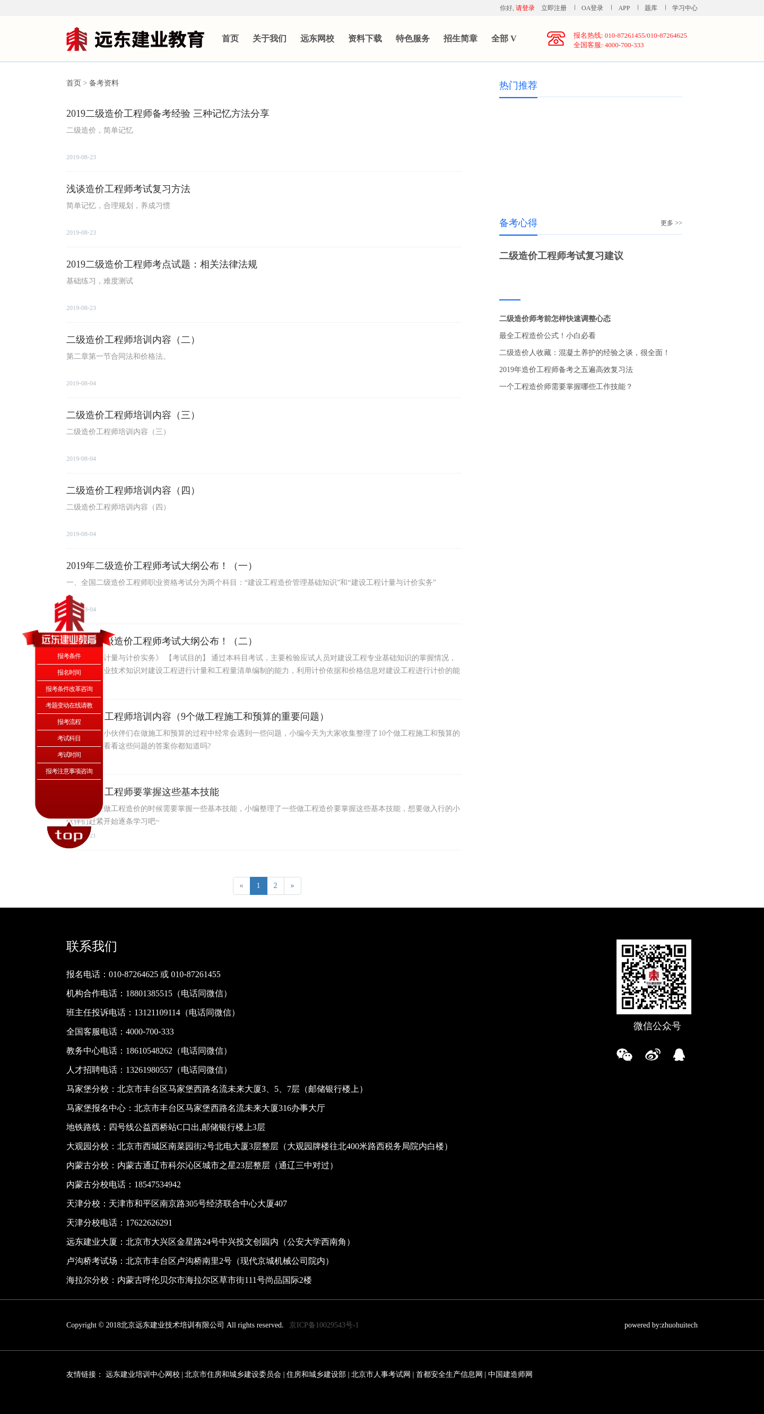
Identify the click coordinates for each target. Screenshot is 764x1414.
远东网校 (317, 38)
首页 (230, 38)
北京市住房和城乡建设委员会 (233, 1374)
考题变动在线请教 (69, 705)
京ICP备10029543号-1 (324, 1325)
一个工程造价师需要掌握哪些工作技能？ (566, 387)
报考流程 (69, 722)
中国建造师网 (510, 1374)
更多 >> (671, 223)
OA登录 (593, 8)
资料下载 (365, 38)
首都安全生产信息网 (449, 1374)
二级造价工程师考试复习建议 (561, 256)
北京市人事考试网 (381, 1374)
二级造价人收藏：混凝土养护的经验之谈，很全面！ (584, 353)
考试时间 (69, 754)
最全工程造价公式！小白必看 (547, 336)
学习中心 (685, 8)
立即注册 (554, 8)
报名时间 (69, 672)
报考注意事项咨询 (69, 771)
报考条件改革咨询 (69, 689)
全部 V (504, 38)
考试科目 (69, 738)
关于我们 (269, 38)
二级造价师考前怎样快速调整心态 (555, 319)
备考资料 (104, 83)
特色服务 (413, 38)
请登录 (525, 8)
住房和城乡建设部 (316, 1374)
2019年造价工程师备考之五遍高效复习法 (566, 370)
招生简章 (461, 38)
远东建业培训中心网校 (144, 1374)
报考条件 (69, 656)
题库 (651, 8)
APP (624, 8)
